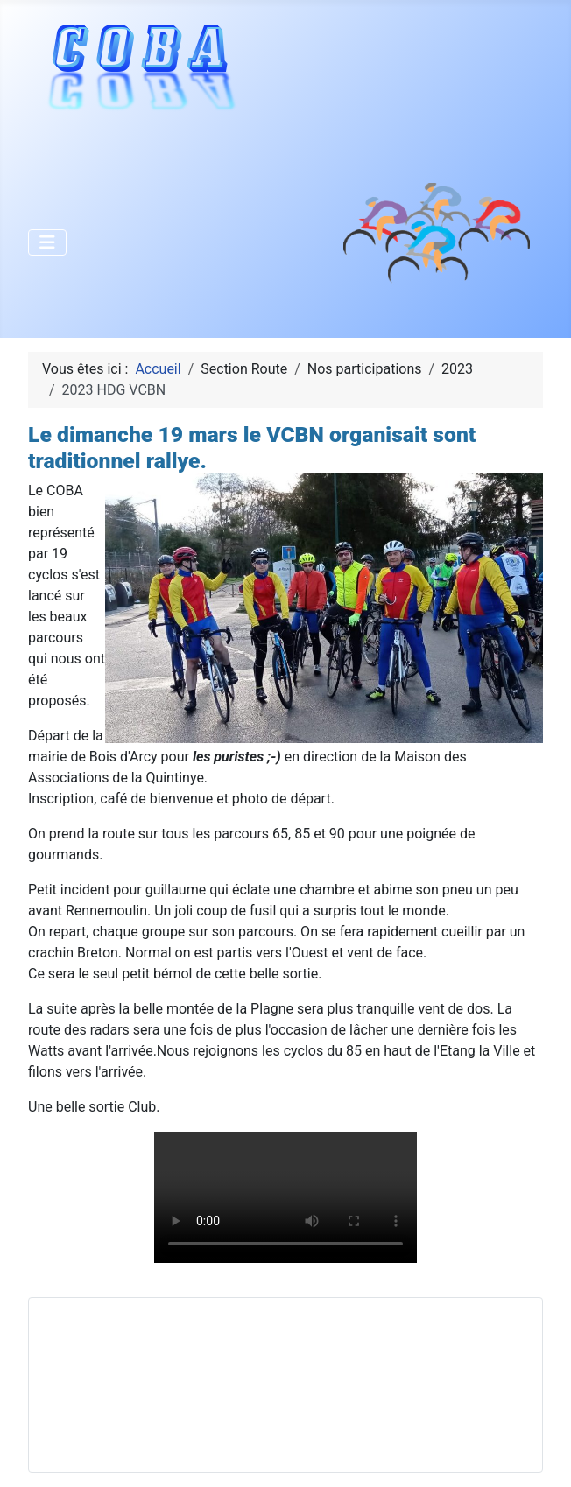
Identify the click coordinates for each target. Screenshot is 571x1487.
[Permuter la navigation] (47, 242)
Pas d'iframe (174, 1382)
